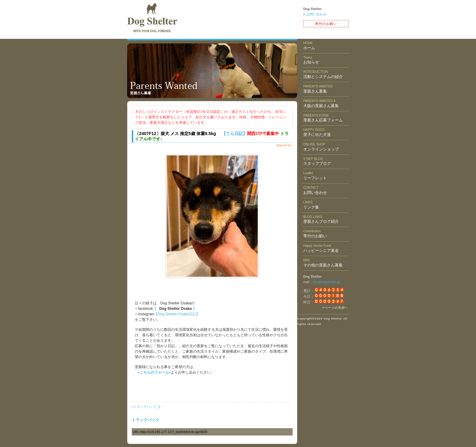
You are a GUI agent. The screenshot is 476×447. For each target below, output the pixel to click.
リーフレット (315, 175)
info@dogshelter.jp (326, 282)
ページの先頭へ (336, 307)
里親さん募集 (318, 88)
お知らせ (311, 60)
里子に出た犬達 (317, 132)
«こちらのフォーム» (154, 372)
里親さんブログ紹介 (321, 219)
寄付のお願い (326, 23)
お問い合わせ (316, 14)
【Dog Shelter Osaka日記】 (176, 314)
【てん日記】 (234, 133)
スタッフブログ (317, 161)
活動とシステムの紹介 (323, 74)
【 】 (174, 308)
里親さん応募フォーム (323, 118)
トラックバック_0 (146, 406)
